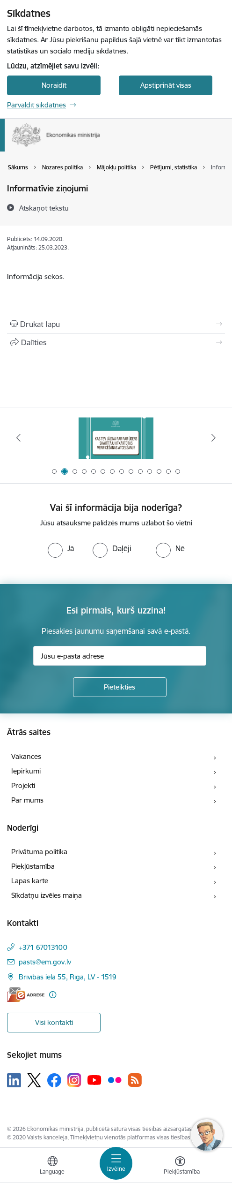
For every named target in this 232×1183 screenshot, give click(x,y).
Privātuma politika (39, 851)
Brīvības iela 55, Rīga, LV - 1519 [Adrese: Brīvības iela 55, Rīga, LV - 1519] (67, 976)
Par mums (27, 800)
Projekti (23, 785)
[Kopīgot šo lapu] (116, 342)
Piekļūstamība (33, 866)
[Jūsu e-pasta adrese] (119, 656)
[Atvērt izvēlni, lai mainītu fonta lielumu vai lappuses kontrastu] (180, 1166)
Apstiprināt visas (165, 85)
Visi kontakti (54, 1022)
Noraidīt (54, 85)
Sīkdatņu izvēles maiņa (46, 895)
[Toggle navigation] (116, 1163)
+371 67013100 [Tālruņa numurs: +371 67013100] (43, 947)
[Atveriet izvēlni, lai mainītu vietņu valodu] (52, 1166)
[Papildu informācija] (52, 994)
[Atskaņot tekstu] (44, 207)
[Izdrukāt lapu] (116, 324)
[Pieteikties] (120, 687)
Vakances (26, 756)
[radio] (61, 548)
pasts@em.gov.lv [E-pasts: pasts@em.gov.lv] (45, 961)
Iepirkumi (26, 770)
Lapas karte (29, 880)
